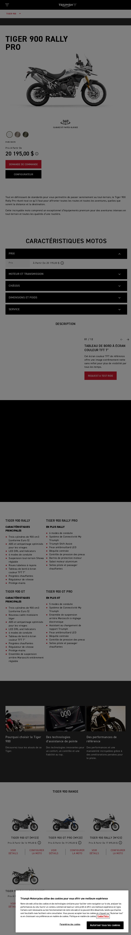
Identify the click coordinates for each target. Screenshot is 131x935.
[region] (72, 911)
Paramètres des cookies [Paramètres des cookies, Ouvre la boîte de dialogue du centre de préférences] (70, 925)
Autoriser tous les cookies (105, 925)
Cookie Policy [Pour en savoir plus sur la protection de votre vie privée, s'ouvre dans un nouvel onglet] (103, 916)
